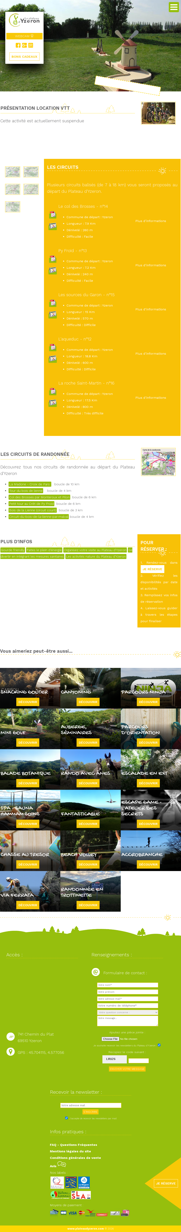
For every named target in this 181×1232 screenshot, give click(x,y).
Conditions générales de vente (75, 1158)
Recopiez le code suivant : (127, 1052)
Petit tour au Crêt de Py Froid (31, 504)
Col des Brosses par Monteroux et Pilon (39, 497)
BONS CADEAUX (24, 57)
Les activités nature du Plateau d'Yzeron (96, 556)
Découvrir (28, 702)
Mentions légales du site (70, 1151)
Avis (58, 1166)
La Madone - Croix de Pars (30, 484)
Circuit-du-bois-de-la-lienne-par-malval (38, 517)
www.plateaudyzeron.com (85, 1228)
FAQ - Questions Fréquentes (73, 1145)
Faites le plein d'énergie (44, 550)
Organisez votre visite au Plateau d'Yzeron (95, 550)
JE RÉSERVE (152, 569)
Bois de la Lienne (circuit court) (32, 510)
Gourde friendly (12, 550)
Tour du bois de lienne (26, 491)
